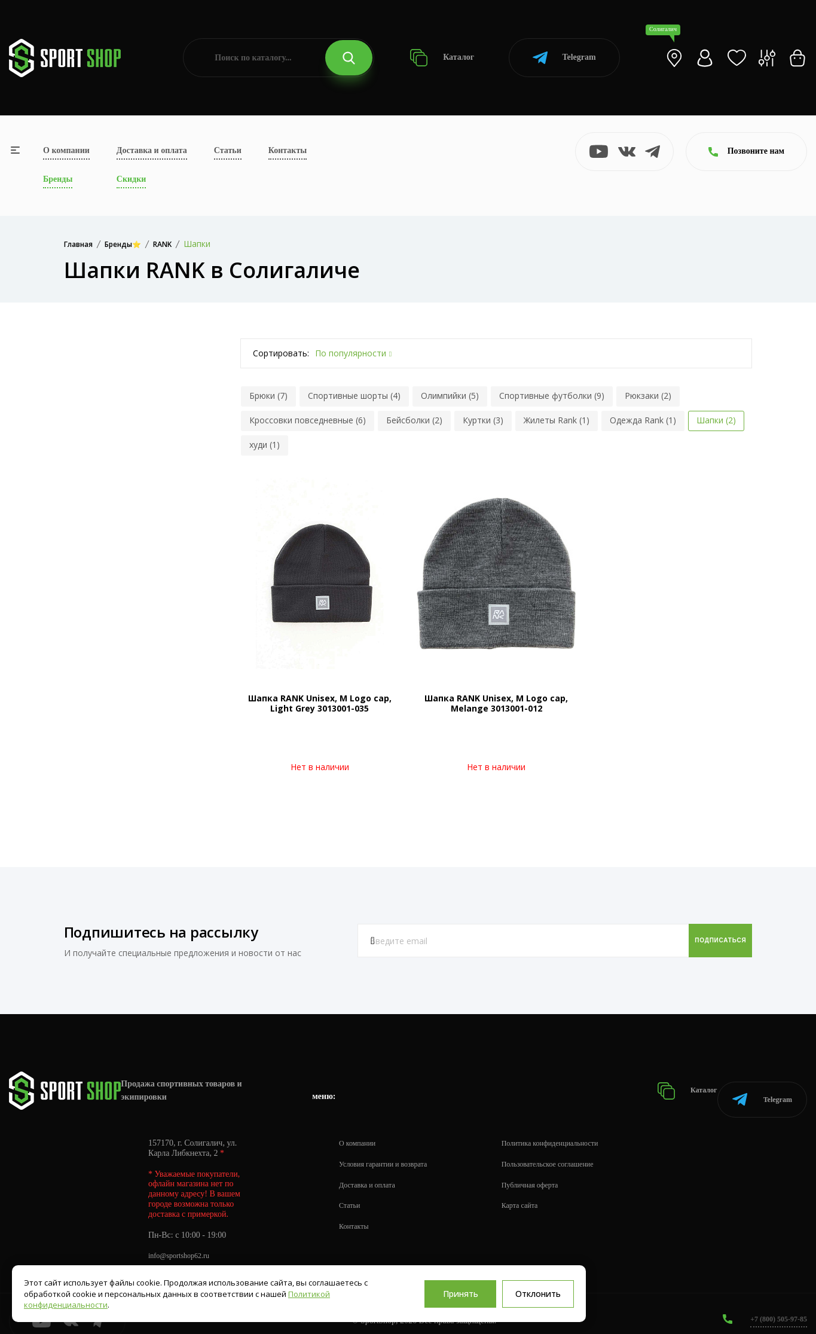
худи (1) (264, 444)
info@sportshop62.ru (183, 1241)
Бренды (57, 179)
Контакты (287, 150)
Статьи (228, 150)
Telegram (564, 57)
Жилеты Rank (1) (556, 420)
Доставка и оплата (152, 150)
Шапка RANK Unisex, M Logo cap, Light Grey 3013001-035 (320, 703)
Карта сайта (539, 1190)
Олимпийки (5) (450, 395)
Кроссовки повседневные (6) (307, 420)
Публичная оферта (550, 1169)
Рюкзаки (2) (648, 395)
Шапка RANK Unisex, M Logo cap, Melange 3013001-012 (496, 703)
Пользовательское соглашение (571, 1148)
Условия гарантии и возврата (390, 1148)
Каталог (442, 57)
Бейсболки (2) (414, 420)
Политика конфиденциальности (574, 1128)
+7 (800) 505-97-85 (774, 1303)
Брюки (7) (268, 395)
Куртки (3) (483, 420)
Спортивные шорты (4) (354, 395)
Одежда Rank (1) (643, 420)
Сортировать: (281, 353)
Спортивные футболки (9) (551, 395)
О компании (66, 150)
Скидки (131, 179)
